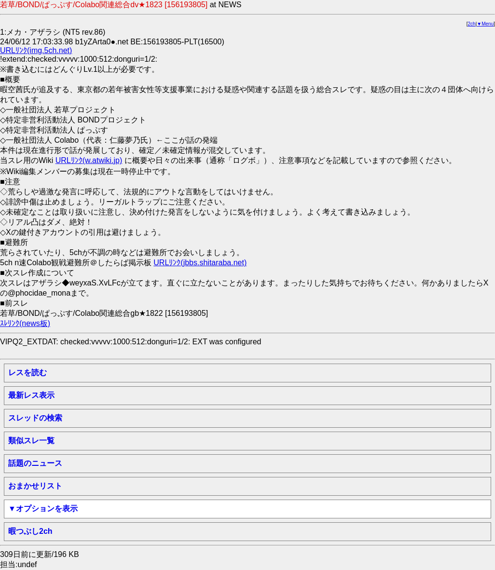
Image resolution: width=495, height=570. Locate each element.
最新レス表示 (31, 395)
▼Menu (485, 24)
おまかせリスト (35, 486)
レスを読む (27, 372)
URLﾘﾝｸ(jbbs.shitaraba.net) (200, 262)
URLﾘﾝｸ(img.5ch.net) (36, 50)
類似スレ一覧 (31, 440)
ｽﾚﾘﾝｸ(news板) (25, 323)
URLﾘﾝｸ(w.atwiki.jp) (89, 160)
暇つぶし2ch (30, 531)
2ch (472, 24)
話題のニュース (35, 463)
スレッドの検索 (35, 418)
